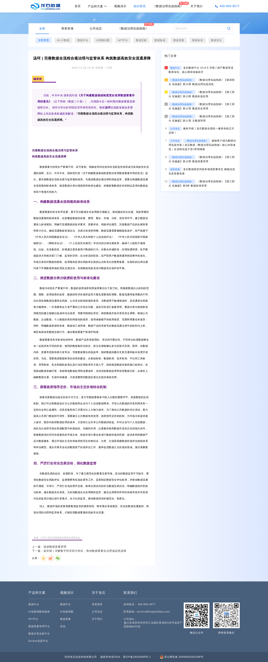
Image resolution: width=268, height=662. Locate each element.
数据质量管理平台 (39, 626)
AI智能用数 (67, 611)
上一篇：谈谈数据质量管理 (49, 546)
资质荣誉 (97, 604)
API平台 (123, 40)
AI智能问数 (103, 40)
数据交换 (141, 40)
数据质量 (178, 40)
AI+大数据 (63, 40)
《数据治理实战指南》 (133, 28)
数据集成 (160, 40)
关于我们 (196, 6)
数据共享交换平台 (39, 633)
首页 (78, 6)
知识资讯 (140, 6)
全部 (42, 28)
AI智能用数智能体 (39, 611)
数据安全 (216, 40)
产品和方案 (97, 6)
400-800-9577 (230, 6)
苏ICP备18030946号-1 (137, 656)
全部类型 (43, 40)
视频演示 (120, 6)
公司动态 (96, 28)
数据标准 (197, 40)
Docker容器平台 (38, 640)
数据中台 (83, 40)
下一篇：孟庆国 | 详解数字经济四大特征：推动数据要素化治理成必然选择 (79, 550)
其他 (63, 626)
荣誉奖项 (67, 28)
